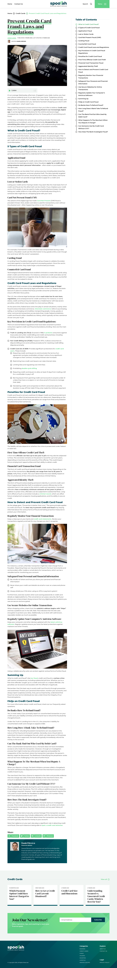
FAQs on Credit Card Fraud (88, 102)
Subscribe (98, 920)
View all (104, 879)
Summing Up (83, 99)
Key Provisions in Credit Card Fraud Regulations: (91, 52)
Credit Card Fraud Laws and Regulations (93, 47)
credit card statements (42, 519)
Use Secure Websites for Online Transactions (90, 88)
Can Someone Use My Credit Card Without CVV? (91, 127)
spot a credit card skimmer (52, 825)
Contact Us (18, 4)
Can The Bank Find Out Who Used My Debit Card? (92, 115)
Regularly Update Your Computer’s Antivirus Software (91, 94)
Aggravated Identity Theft (88, 66)
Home (9, 4)
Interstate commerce (43, 309)
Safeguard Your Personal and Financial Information (93, 82)
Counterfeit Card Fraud (87, 44)
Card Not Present (43, 201)
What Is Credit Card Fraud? (88, 24)
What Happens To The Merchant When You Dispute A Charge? (93, 121)
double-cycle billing (29, 368)
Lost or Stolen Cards (85, 34)
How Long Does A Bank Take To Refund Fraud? (93, 110)
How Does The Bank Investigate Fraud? (93, 132)
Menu (100, 4)
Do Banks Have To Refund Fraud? (90, 105)
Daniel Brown (28, 843)
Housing (82, 955)
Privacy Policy (105, 962)
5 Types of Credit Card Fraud (89, 28)
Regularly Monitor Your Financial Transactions (90, 76)
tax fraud (34, 678)
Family (82, 953)
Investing (83, 958)
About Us (102, 949)
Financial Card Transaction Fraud (90, 63)
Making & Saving (85, 962)
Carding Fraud (83, 41)
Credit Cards (84, 951)
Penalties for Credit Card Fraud (90, 56)
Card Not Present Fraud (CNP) (89, 37)
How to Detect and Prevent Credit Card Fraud (93, 71)
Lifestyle (82, 960)
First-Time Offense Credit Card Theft (92, 60)
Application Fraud (85, 31)
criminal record (45, 494)
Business (82, 949)
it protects (48, 333)
